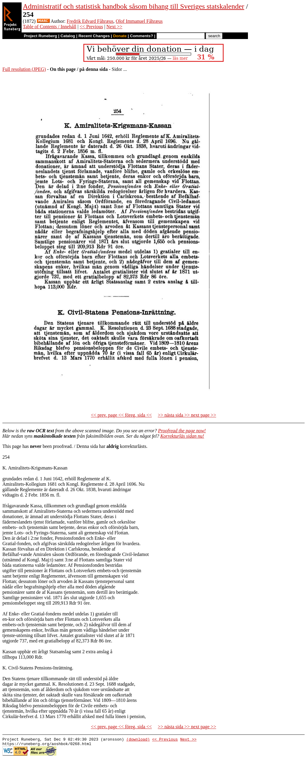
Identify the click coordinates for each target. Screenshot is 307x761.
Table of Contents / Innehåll (49, 26)
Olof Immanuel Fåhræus (139, 21)
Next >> (114, 26)
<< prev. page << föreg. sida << (121, 415)
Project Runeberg (40, 36)
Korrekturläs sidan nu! (182, 436)
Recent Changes (94, 36)
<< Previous (91, 26)
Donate (120, 36)
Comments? (141, 36)
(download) (138, 740)
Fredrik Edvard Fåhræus (90, 21)
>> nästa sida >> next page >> (187, 415)
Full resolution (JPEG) (24, 69)
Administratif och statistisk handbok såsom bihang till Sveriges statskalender (133, 6)
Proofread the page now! (182, 430)
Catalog (68, 36)
